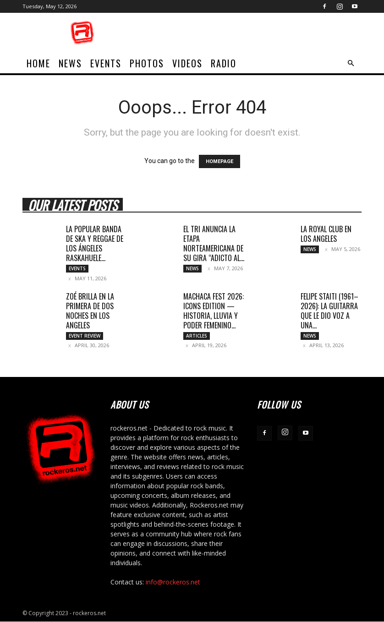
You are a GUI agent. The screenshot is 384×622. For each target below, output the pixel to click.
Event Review (84, 336)
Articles (196, 336)
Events (105, 63)
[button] (351, 63)
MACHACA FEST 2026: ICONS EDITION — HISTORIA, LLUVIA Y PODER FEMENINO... (213, 311)
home (38, 63)
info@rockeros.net (173, 582)
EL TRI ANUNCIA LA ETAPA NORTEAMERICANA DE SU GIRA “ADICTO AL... (213, 243)
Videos (187, 63)
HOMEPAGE (219, 161)
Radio (223, 63)
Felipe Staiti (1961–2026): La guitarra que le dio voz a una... (329, 311)
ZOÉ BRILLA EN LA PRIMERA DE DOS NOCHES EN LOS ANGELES (90, 311)
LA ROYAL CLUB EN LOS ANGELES (326, 234)
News (70, 63)
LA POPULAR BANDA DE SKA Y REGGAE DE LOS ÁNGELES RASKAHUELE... (94, 243)
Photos (147, 63)
